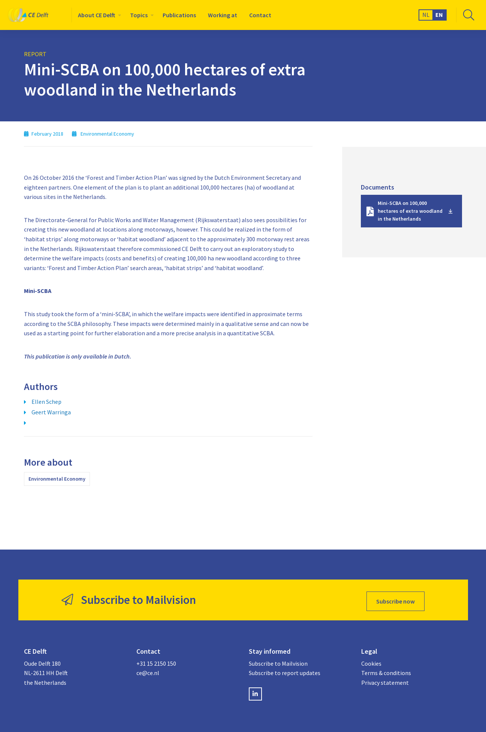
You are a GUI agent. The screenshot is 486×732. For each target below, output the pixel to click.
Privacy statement (385, 680)
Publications (179, 15)
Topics (139, 15)
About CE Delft (96, 15)
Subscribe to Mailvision (278, 661)
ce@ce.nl (147, 670)
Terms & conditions (386, 670)
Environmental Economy (56, 478)
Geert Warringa (51, 412)
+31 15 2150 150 (156, 661)
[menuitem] (98, 15)
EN (439, 14)
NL (425, 14)
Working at (222, 15)
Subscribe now (395, 598)
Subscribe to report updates (284, 670)
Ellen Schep (46, 401)
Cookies (371, 661)
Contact (260, 15)
